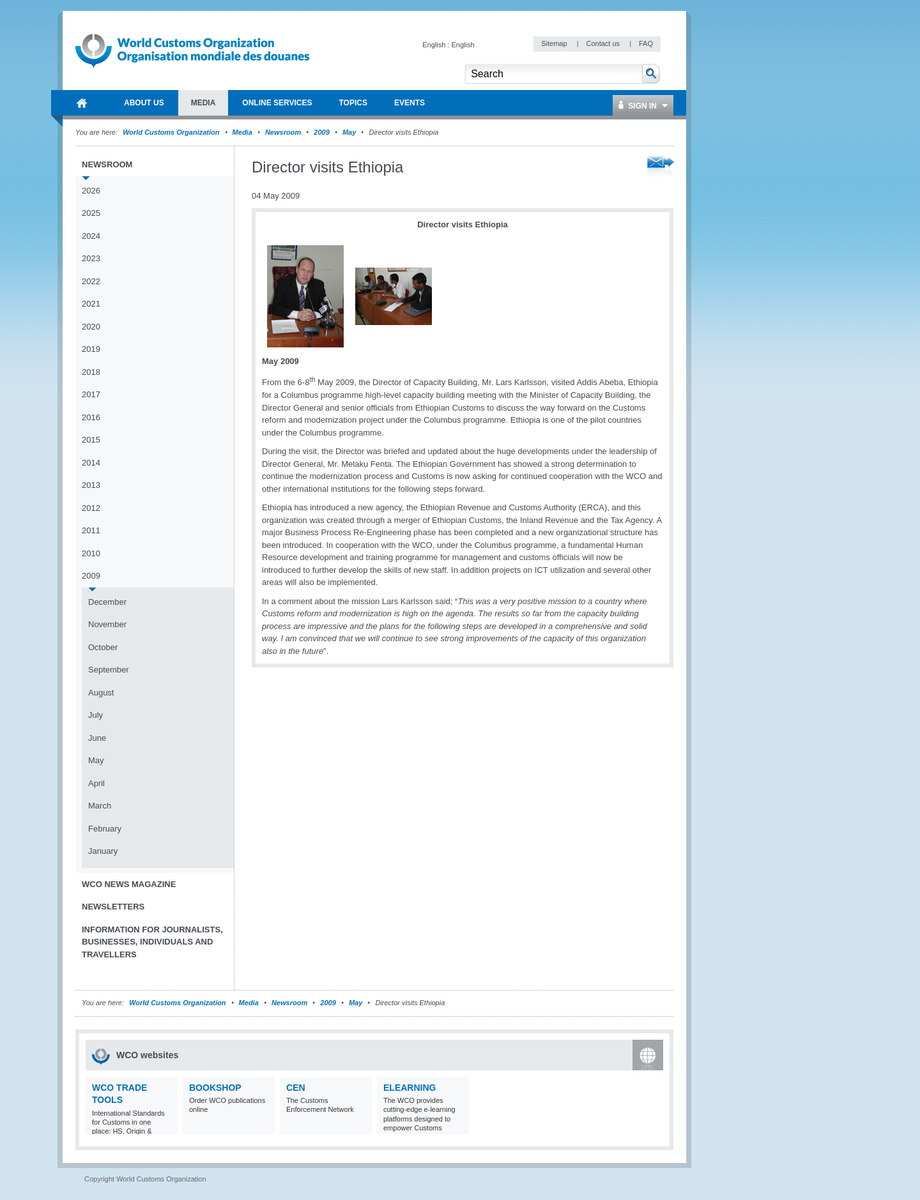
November (107, 624)
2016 (91, 417)
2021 (91, 303)
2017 (91, 394)
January (103, 851)
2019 (91, 349)
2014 (91, 462)
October (103, 647)
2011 (91, 530)
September (108, 669)
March (99, 805)
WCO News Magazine (129, 884)
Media (242, 132)
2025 (91, 213)
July (95, 715)
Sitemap (555, 43)
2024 (91, 236)
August (101, 692)
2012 (91, 508)
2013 (91, 485)
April (96, 783)
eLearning (409, 1087)
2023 (91, 258)
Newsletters (113, 906)
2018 (91, 372)
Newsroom (283, 132)
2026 (91, 190)
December (107, 602)
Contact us (604, 43)
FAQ (646, 43)
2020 (91, 326)
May (349, 132)
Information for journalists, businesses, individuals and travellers (152, 942)
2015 (91, 439)
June (97, 738)
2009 (321, 132)
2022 (91, 281)
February (104, 828)
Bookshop (215, 1087)
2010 (91, 553)
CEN (295, 1087)
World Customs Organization (172, 132)
